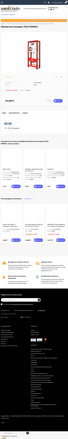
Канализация (34, 362)
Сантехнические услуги (7, 334)
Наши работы (4, 339)
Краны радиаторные (36, 393)
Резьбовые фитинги (36, 386)
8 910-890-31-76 (5, 310)
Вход (4, 438)
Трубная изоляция (35, 402)
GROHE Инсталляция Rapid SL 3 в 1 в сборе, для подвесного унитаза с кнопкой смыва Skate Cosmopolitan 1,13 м (56, 227)
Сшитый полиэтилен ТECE (37, 398)
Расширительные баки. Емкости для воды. (41, 349)
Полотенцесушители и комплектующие (41, 380)
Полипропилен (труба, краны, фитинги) (40, 378)
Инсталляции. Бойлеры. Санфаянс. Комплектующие (20, 23)
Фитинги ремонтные (36, 384)
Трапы (32, 400)
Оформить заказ (35, 334)
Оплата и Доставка (5, 330)
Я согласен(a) (17, 304)
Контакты (3, 343)
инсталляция (15, 128)
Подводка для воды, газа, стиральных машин (42, 375)
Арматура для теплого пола (38, 353)
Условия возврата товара (7, 332)
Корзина (33, 330)
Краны (32, 369)
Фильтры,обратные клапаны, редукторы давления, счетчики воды (43, 405)
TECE (9, 128)
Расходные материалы (36, 389)
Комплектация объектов (7, 337)
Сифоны (33, 391)
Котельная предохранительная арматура (41, 366)
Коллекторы (34, 364)
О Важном (3, 341)
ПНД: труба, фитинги (36, 351)
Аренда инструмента (36, 408)
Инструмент (34, 360)
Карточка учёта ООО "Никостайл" (9, 345)
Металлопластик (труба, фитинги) (39, 373)
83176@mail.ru (41, 310)
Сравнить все (29, 199)
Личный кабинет (35, 332)
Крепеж (33, 371)
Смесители (33, 395)
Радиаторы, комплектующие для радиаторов (42, 382)
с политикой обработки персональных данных (21, 304)
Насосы (32, 355)
